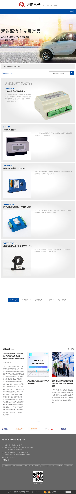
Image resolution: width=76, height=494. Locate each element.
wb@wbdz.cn (12, 457)
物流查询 (51, 465)
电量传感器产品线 (18, 465)
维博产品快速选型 (8, 73)
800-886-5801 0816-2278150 (23, 454)
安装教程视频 (68, 465)
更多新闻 (71, 349)
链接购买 (44, 465)
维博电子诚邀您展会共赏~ (11, 66)
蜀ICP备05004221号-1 (37, 492)
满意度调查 (59, 465)
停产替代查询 (35, 465)
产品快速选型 (7, 465)
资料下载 (27, 465)
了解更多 (5, 46)
